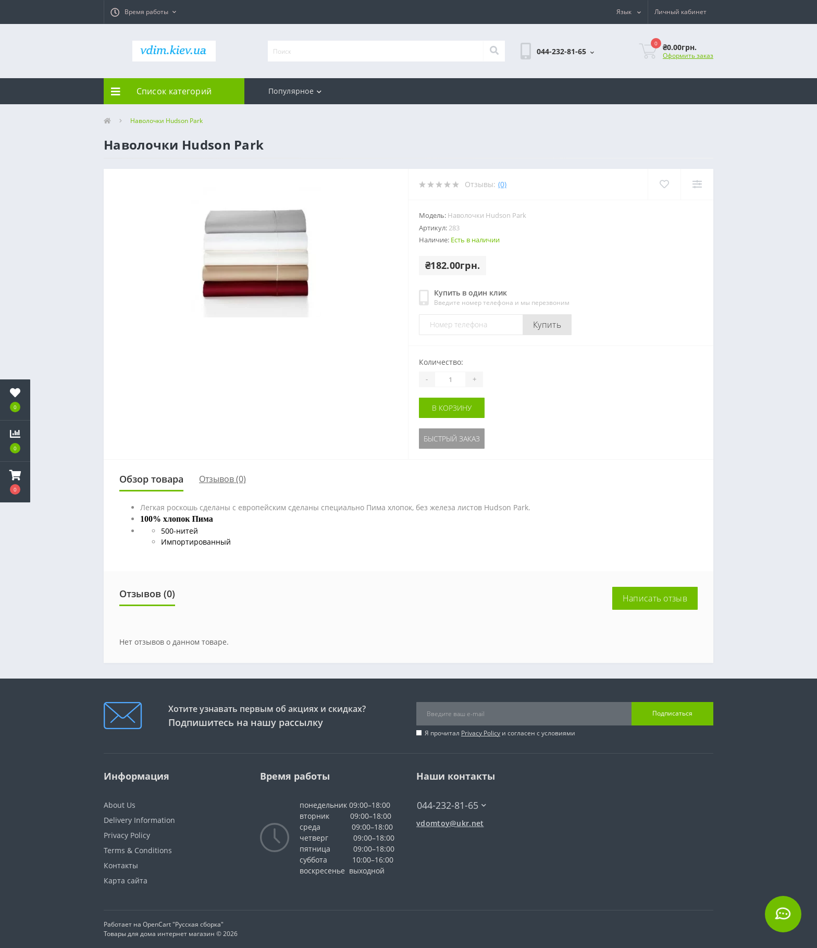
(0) (502, 184)
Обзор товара (151, 479)
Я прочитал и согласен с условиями (500, 733)
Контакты (121, 865)
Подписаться (672, 713)
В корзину (452, 408)
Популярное (294, 91)
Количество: (441, 362)
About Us (119, 805)
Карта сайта (125, 880)
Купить (547, 324)
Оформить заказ (688, 55)
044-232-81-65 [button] (451, 805)
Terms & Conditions (138, 850)
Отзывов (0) (222, 479)
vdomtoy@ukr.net (450, 823)
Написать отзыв (655, 598)
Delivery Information (139, 820)
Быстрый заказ (452, 439)
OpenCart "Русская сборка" (183, 924)
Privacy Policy (480, 733)
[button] (143, 12)
